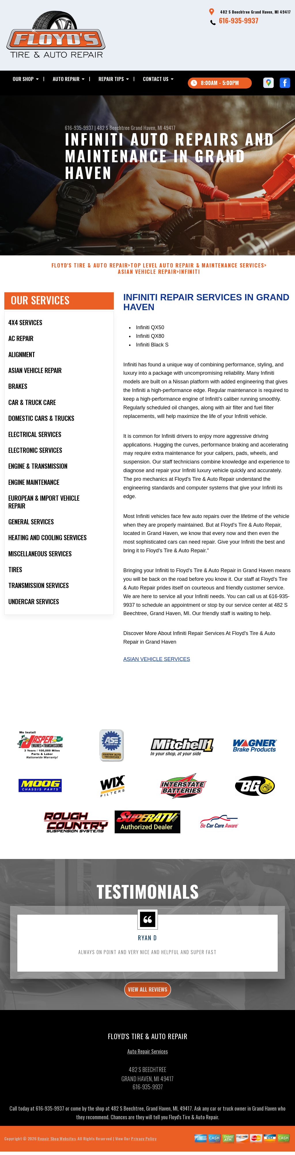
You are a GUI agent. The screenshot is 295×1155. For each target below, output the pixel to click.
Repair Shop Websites (56, 1151)
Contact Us (156, 78)
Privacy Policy (143, 1151)
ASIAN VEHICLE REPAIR (147, 280)
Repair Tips (111, 78)
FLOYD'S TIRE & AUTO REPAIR (90, 274)
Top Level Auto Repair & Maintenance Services (197, 274)
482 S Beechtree (113, 127)
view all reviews (147, 999)
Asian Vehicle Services (156, 667)
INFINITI (189, 280)
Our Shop (23, 78)
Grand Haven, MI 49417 (153, 127)
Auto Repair (66, 78)
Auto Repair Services (147, 1063)
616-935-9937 (238, 20)
